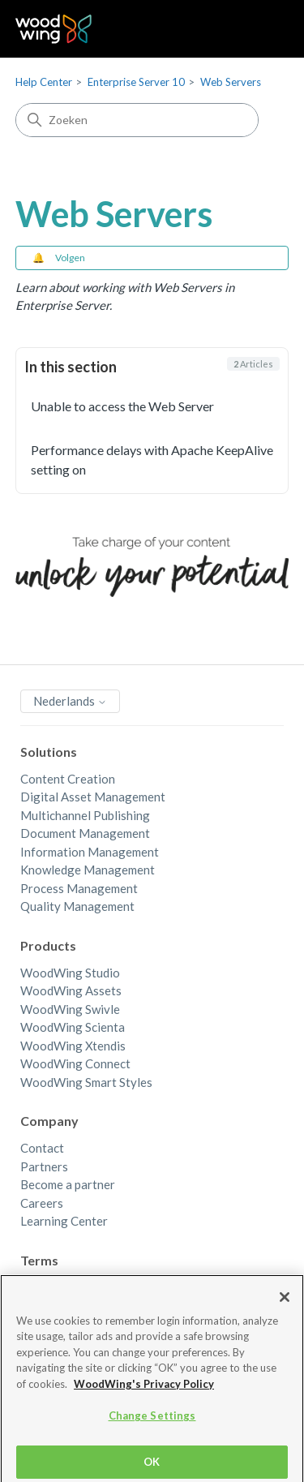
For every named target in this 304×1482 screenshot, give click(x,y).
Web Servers (230, 81)
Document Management (85, 833)
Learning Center (64, 1221)
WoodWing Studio (70, 972)
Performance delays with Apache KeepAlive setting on (152, 459)
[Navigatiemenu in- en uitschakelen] (260, 29)
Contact (42, 1147)
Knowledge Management (87, 869)
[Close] (284, 1303)
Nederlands (70, 701)
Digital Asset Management (92, 796)
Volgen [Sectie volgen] (70, 257)
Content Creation (67, 778)
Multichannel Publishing (85, 815)
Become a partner (67, 1184)
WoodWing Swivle (70, 1009)
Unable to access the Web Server (122, 406)
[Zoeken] (137, 120)
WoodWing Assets (71, 990)
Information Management (89, 851)
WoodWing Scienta (72, 1027)
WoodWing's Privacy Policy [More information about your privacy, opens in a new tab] (144, 1391)
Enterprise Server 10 (136, 81)
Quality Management (77, 906)
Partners (44, 1166)
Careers (41, 1203)
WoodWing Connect (75, 1063)
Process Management (79, 888)
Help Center (43, 81)
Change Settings (152, 1422)
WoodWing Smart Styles (86, 1082)
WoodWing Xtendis (73, 1045)
